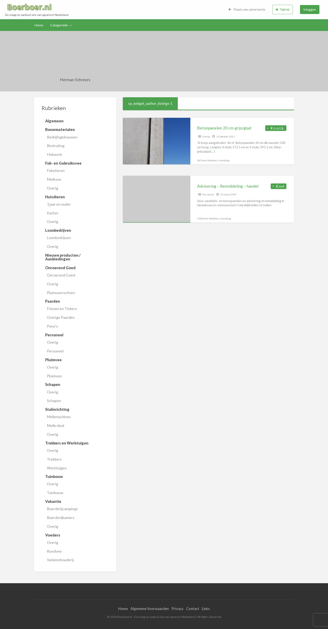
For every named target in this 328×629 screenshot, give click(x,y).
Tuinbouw (55, 492)
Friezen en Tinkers (62, 308)
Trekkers (54, 459)
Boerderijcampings (62, 508)
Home (38, 25)
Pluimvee (54, 376)
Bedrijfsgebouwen (62, 137)
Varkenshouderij (60, 559)
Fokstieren (56, 170)
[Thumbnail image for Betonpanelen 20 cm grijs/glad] (156, 141)
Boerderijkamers (60, 517)
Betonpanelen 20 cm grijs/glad (224, 128)
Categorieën (59, 25)
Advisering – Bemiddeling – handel (228, 186)
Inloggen (309, 9)
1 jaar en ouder (59, 204)
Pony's (52, 326)
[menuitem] (247, 9)
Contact (192, 608)
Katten (52, 213)
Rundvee (54, 551)
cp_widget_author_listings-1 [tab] (150, 103)
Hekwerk (54, 154)
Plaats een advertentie (246, 9)
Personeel (55, 351)
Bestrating (55, 145)
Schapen (54, 400)
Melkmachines (59, 416)
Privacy (177, 608)
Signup (283, 9)
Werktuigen (57, 468)
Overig (52, 188)
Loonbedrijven (59, 237)
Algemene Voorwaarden (150, 608)
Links (206, 608)
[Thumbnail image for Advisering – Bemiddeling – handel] (156, 199)
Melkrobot (55, 425)
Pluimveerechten (61, 292)
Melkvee (54, 179)
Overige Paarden (61, 317)
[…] (212, 151)
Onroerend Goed (61, 275)
